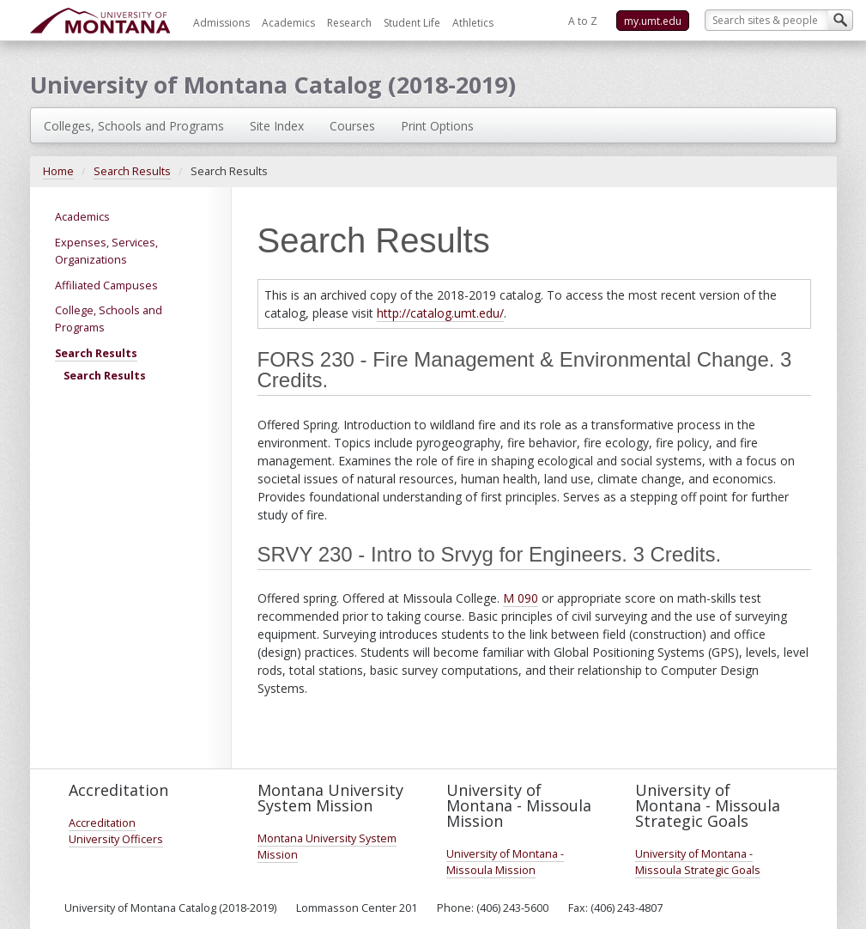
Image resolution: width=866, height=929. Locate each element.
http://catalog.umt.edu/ (440, 313)
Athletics (473, 22)
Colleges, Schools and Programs (134, 126)
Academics (288, 22)
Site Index (277, 126)
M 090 (520, 598)
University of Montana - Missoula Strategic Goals (697, 862)
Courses (352, 126)
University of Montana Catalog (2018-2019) (273, 84)
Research (349, 22)
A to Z (582, 21)
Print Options (437, 126)
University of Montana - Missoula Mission (505, 862)
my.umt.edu (652, 21)
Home (58, 171)
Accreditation (102, 823)
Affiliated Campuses (106, 285)
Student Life (412, 22)
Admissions (221, 22)
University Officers (116, 839)
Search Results (132, 171)
